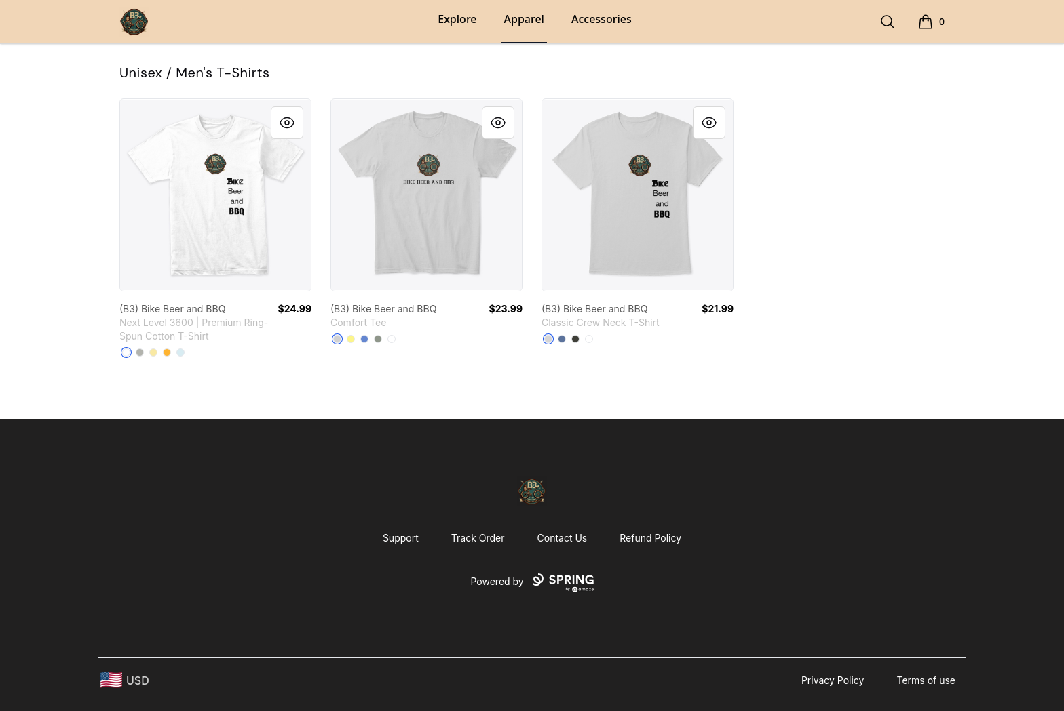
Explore (457, 19)
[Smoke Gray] (575, 339)
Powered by (531, 582)
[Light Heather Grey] (337, 339)
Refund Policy (650, 538)
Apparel (524, 19)
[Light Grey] (140, 352)
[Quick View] (287, 122)
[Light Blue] (180, 352)
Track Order (478, 538)
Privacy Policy (832, 680)
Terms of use (925, 680)
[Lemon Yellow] (351, 339)
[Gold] (167, 352)
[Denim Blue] (562, 339)
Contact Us (562, 538)
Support (401, 538)
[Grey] (378, 339)
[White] (126, 352)
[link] (215, 195)
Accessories (601, 19)
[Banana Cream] (153, 352)
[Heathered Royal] (364, 339)
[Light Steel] (548, 339)
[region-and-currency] (124, 680)
